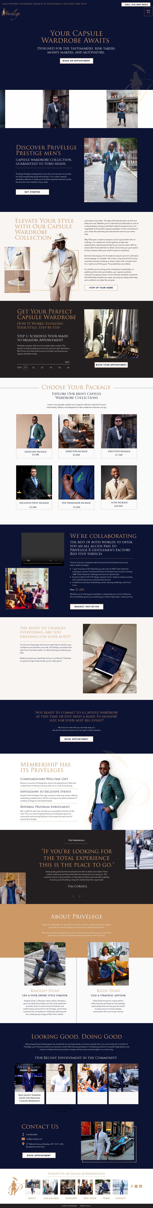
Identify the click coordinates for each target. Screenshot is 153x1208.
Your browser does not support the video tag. (42, 549)
